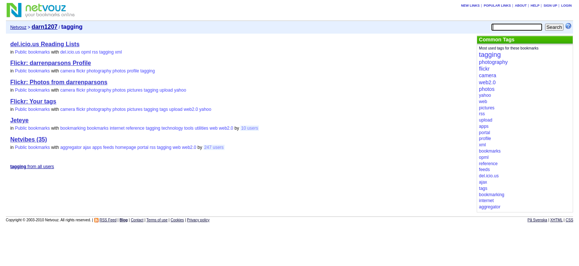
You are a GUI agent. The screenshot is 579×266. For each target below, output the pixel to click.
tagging (106, 52)
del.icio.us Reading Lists (45, 44)
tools (188, 128)
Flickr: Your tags (33, 101)
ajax (87, 147)
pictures (135, 90)
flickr (80, 71)
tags (164, 109)
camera (67, 71)
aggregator (71, 147)
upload (166, 90)
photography (99, 71)
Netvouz (18, 27)
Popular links (497, 5)
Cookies (177, 220)
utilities (201, 128)
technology (172, 128)
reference (135, 128)
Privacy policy (198, 220)
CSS (569, 220)
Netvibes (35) (28, 139)
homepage (125, 147)
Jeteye (19, 120)
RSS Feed (107, 220)
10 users (249, 128)
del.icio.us (70, 52)
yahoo (180, 90)
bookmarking (73, 128)
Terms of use (157, 220)
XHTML (556, 220)
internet (117, 128)
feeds (108, 147)
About (521, 5)
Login (566, 5)
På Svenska (537, 220)
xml (118, 52)
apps (97, 147)
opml (86, 52)
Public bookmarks (32, 52)
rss (95, 52)
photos (119, 71)
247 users (214, 147)
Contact (137, 220)
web (213, 128)
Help (535, 5)
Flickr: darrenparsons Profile (50, 63)
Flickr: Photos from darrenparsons (58, 82)
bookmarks (98, 128)
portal (142, 147)
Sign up (550, 5)
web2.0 (191, 109)
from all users (32, 166)
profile (133, 71)
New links (470, 5)
